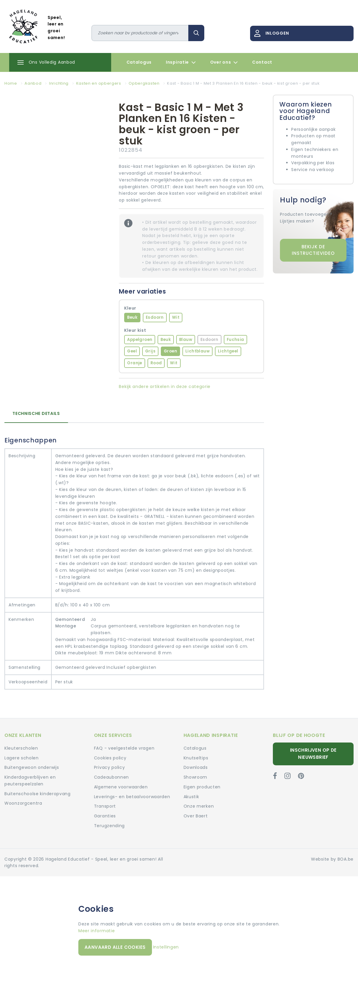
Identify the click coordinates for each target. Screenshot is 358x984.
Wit (175, 317)
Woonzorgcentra (23, 803)
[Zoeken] (140, 33)
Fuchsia (235, 339)
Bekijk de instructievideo (313, 250)
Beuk (132, 317)
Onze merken (199, 806)
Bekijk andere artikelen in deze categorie (164, 386)
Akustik (191, 797)
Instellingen (166, 947)
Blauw (185, 339)
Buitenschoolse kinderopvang (37, 794)
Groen (170, 351)
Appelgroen (139, 339)
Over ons (224, 62)
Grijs (150, 351)
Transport (105, 806)
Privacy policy (109, 767)
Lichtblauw (197, 351)
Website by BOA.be (332, 859)
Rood (156, 363)
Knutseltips (196, 758)
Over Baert (196, 816)
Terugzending (109, 826)
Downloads (196, 767)
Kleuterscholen (21, 748)
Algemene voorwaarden (121, 787)
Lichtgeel (228, 351)
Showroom (196, 777)
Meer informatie (96, 931)
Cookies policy (110, 758)
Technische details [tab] (36, 413)
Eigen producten (202, 787)
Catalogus (139, 62)
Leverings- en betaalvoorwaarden (132, 797)
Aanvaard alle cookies (115, 947)
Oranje (134, 363)
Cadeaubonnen (111, 777)
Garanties (105, 816)
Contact (262, 62)
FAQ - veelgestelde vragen (124, 748)
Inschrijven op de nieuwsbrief (313, 753)
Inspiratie (181, 62)
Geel (132, 351)
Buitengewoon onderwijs (31, 767)
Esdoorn (155, 317)
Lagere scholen (21, 758)
